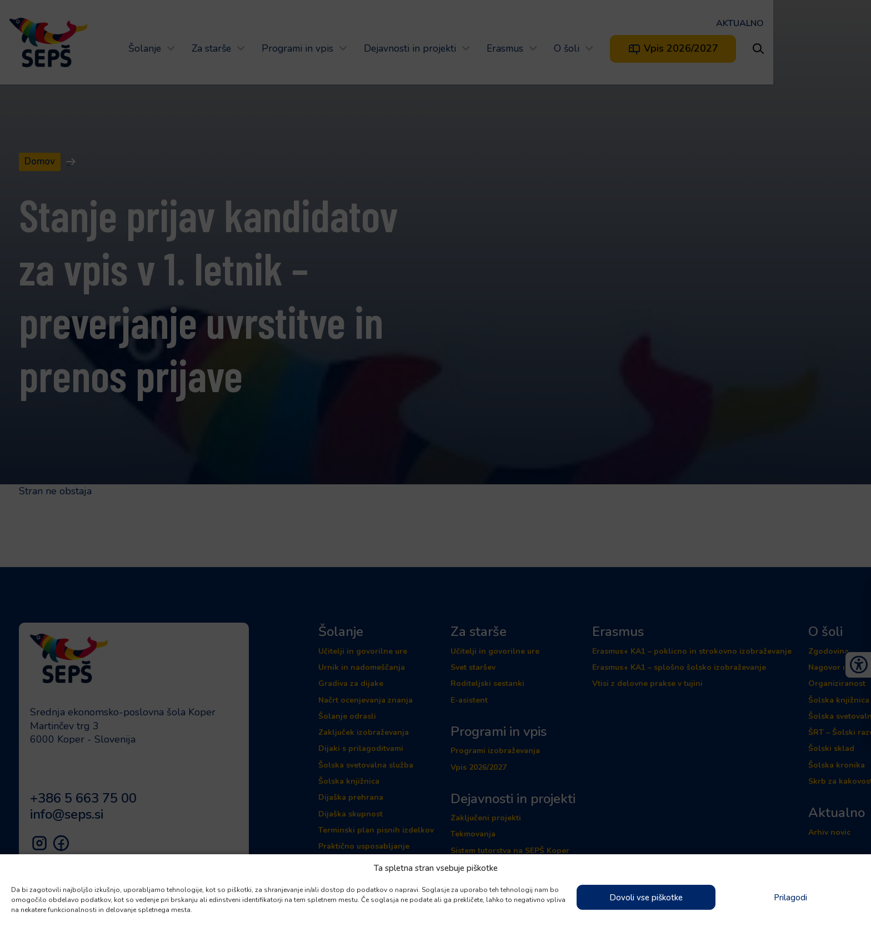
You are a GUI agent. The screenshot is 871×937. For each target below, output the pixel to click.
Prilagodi (790, 897)
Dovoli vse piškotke (646, 897)
